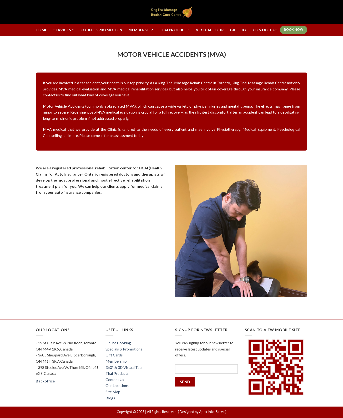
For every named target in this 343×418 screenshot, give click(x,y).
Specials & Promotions (124, 349)
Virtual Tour (210, 30)
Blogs (110, 398)
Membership (140, 30)
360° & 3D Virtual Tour (124, 367)
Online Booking (118, 342)
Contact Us (265, 30)
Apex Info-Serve (212, 412)
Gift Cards (114, 355)
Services (63, 29)
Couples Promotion (101, 30)
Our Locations (117, 385)
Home (41, 30)
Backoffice (45, 381)
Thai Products (174, 30)
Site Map (113, 391)
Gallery (238, 30)
